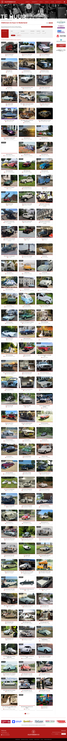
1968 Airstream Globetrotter (27, 54)
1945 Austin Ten (9, 70)
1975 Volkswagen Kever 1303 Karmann (27, 638)
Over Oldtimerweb (4, 732)
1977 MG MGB (26, 439)
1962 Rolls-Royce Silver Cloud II (9, 538)
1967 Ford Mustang (9, 338)
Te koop (46, 1)
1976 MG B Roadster (44, 423)
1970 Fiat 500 (44, 272)
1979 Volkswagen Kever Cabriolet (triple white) (9, 657)
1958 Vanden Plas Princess (9, 571)
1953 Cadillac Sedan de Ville (45, 103)
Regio (12, 31)
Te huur (52, 1)
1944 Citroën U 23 (27, 238)
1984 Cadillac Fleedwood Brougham (26, 103)
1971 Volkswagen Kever (45, 605)
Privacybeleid (31, 739)
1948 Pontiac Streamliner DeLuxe (45, 472)
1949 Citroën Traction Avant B (44, 221)
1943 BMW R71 (9, 87)
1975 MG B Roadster (9, 439)
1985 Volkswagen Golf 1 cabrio (9, 589)
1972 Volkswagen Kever (44, 622)
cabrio (43, 31)
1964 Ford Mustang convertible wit (9, 372)
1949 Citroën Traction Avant (9, 221)
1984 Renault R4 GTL (27, 522)
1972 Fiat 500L (9, 305)
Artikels (27, 1)
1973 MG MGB (44, 439)
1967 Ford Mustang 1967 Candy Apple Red (44, 356)
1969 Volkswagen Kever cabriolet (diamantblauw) (45, 639)
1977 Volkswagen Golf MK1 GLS (44, 589)
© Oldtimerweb (17, 739)
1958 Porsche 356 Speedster (45, 489)
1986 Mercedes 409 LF (9, 423)
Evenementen (34, 1)
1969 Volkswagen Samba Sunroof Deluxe (27, 707)
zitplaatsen (32, 31)
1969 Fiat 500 (27, 272)
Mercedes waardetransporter (27, 423)
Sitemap (42, 739)
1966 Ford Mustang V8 (9, 389)
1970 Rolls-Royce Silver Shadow (44, 538)
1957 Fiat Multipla (27, 305)
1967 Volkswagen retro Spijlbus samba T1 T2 (9, 707)
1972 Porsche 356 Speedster (9, 505)
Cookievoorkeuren (36, 739)
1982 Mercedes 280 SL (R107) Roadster (44, 406)
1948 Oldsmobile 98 (9, 472)
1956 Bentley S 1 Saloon (45, 70)
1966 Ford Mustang (27, 338)
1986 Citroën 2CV (27, 154)
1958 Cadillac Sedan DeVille (9, 120)
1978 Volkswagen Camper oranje (44, 571)
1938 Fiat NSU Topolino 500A (44, 305)
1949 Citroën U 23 (44, 238)
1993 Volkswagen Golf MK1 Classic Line (27, 589)
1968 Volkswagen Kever (27, 622)
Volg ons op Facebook (6, 734)
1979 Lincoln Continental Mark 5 (44, 389)
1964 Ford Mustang (44, 322)
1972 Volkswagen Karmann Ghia (27, 605)
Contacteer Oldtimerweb (5, 733)
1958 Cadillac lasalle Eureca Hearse (44, 120)
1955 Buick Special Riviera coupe (27, 87)
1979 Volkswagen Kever (9, 638)
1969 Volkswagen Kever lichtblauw (44, 656)
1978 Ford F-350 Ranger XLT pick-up (27, 322)
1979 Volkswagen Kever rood (27, 673)
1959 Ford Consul (9, 322)
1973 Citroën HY (44, 187)
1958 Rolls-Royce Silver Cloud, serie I (26, 538)
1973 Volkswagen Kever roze (45, 673)
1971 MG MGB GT (9, 456)
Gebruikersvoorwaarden (24, 739)
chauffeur (38, 31)
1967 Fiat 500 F (27, 289)
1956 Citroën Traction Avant (27, 221)
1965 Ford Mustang (9, 355)
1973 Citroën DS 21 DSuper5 (9, 187)
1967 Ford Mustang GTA (44, 372)
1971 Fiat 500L (44, 289)
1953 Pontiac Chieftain (27, 472)
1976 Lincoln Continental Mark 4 (27, 389)
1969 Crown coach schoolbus (27, 256)
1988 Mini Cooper (45, 456)
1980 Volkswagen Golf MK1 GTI (9, 605)
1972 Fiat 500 (9, 272)
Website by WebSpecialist (48, 739)
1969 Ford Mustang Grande (27, 372)
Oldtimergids (58, 1)
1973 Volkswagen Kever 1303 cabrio (27, 571)
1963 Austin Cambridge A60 (45, 54)
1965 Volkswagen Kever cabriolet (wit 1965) (27, 657)
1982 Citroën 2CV (9, 154)
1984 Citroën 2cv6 (44, 154)
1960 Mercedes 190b (9, 405)
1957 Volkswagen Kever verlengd (9, 690)
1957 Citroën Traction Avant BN (9, 238)
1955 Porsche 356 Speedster (27, 489)
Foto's (41, 1)
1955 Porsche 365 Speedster (27, 505)
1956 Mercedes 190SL (27, 405)
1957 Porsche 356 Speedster (9, 489)
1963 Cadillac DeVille (9, 103)
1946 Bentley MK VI (27, 70)
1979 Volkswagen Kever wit (27, 690)
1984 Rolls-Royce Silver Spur (9, 555)
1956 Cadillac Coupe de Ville (45, 87)
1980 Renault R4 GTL (44, 522)
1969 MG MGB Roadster (27, 456)
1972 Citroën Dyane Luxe (27, 187)
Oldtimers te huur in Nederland (8, 20)
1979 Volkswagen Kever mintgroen (9, 673)
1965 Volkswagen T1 (44, 706)
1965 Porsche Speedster (44, 505)
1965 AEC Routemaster (9, 54)
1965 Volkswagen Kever (9, 622)
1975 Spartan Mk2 (27, 555)
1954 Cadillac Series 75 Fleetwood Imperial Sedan (27, 121)
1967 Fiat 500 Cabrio (9, 289)
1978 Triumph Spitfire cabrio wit (44, 555)
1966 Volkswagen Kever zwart (44, 690)
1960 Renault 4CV (9, 522)
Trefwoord (22, 31)
